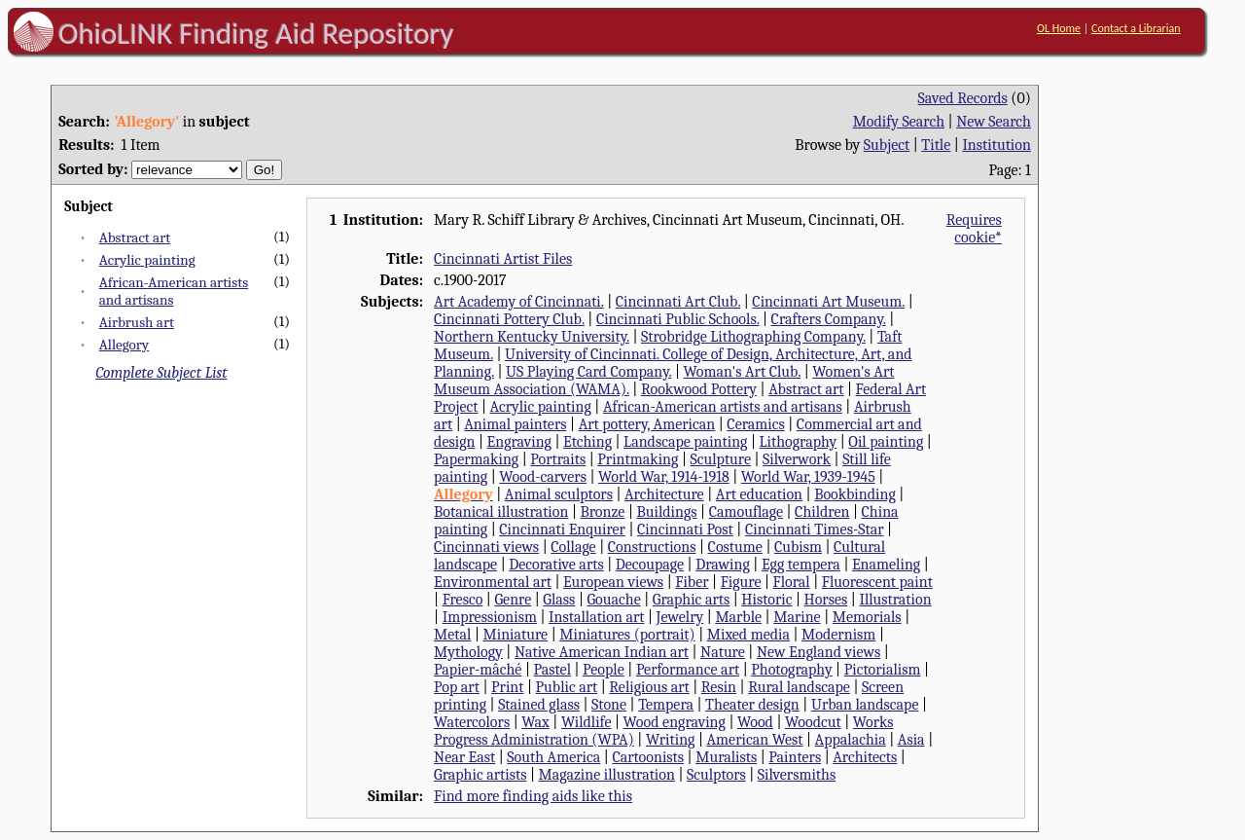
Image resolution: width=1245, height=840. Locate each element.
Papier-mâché (477, 669)
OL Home (1059, 28)
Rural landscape (799, 687)
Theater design (752, 704)
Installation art (596, 617)
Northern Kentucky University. (531, 337)
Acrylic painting (147, 260)
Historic (766, 599)
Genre (512, 599)
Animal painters (515, 424)
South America (553, 757)
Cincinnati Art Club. (678, 301)
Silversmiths (797, 775)
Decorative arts (556, 564)
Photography (791, 669)
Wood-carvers (543, 477)
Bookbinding (855, 494)
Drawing (722, 564)
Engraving (519, 442)
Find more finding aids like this (533, 796)
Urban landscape (865, 704)
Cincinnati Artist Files (503, 259)
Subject (886, 145)
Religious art (649, 687)
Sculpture (721, 459)
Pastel (552, 669)
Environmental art (492, 582)
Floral (791, 582)
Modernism (838, 634)
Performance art (687, 669)
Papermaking (476, 459)
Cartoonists (648, 757)
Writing (670, 740)
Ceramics (755, 424)
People (603, 669)
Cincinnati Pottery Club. (509, 319)
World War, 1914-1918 (663, 477)
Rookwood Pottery (699, 389)
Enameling (886, 564)
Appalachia (850, 740)
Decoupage (650, 564)
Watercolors (472, 722)
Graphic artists (480, 775)
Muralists (726, 757)
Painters (794, 757)
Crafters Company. (828, 319)
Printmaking (637, 459)
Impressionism (490, 617)
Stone (608, 704)
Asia (911, 740)
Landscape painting (685, 442)
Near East (464, 757)
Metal (452, 634)
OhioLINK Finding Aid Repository (256, 33)
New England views (818, 652)
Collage (573, 547)
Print (507, 687)
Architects (865, 757)
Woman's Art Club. (742, 372)
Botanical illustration (501, 512)
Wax (535, 722)
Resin (718, 687)
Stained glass (539, 704)
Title (935, 145)
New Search (993, 121)
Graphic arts (691, 599)
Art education (759, 494)
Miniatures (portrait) (626, 634)
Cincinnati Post (685, 529)
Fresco (463, 599)
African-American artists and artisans (722, 407)
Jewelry (680, 617)
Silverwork (797, 459)
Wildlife (586, 722)
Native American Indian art (602, 652)
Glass (559, 599)
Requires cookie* (974, 228)
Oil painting (885, 442)
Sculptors (716, 775)
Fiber (691, 582)
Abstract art (134, 237)
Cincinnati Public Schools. (678, 319)
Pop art (457, 687)
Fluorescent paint (877, 582)
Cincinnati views (486, 547)
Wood (755, 722)
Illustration (895, 599)
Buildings (666, 512)
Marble (738, 617)
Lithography (798, 442)
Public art (567, 687)
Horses (826, 599)
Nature (722, 652)
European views (613, 582)
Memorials (867, 617)
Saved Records (963, 98)
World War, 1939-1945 (808, 477)
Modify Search (898, 121)
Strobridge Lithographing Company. (753, 337)
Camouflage (746, 512)
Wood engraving (674, 722)
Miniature (516, 634)
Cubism (798, 547)
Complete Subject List (161, 373)
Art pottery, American (647, 424)
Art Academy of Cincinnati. (519, 301)
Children (822, 512)
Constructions (652, 547)
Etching (587, 442)
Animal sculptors (559, 494)
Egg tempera (801, 564)
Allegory (124, 344)
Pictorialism (882, 669)
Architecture (664, 494)
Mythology (468, 652)
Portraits (558, 459)
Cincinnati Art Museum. (828, 301)
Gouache (613, 599)
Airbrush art (136, 322)
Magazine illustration (607, 775)
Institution (996, 145)
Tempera (666, 704)
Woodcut (813, 722)
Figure (741, 582)
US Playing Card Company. (588, 372)
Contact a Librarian (1136, 28)
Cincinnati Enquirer (562, 529)
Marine (796, 617)
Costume (735, 547)
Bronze (602, 512)
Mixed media (748, 634)
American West (755, 740)
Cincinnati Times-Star (814, 529)
